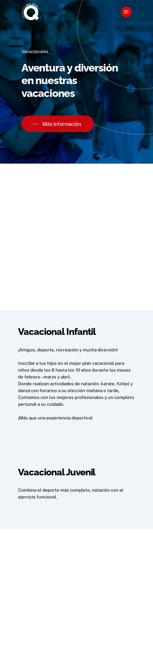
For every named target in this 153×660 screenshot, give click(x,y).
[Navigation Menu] (126, 11)
